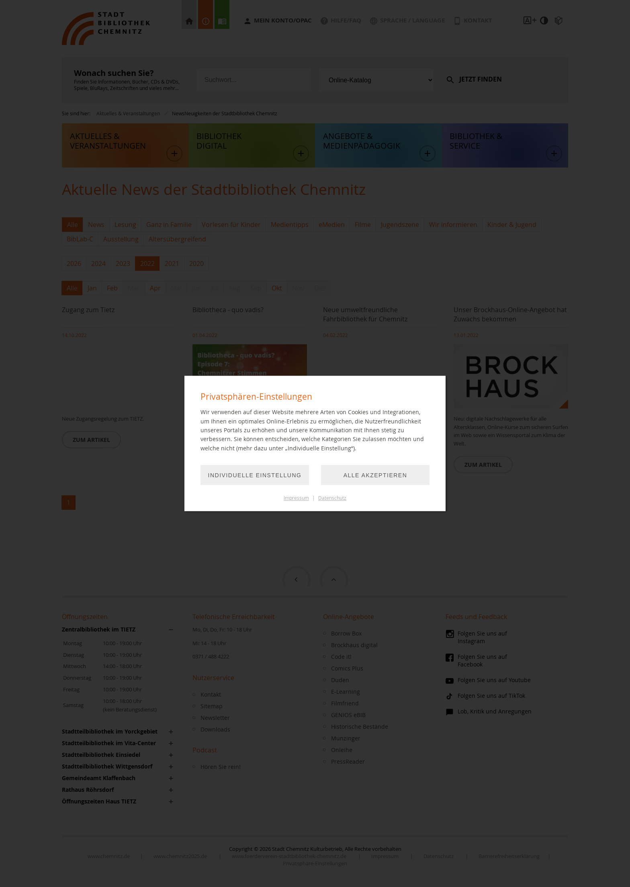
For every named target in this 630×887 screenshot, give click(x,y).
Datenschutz (332, 498)
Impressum (296, 498)
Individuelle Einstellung (255, 475)
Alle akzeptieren (375, 475)
